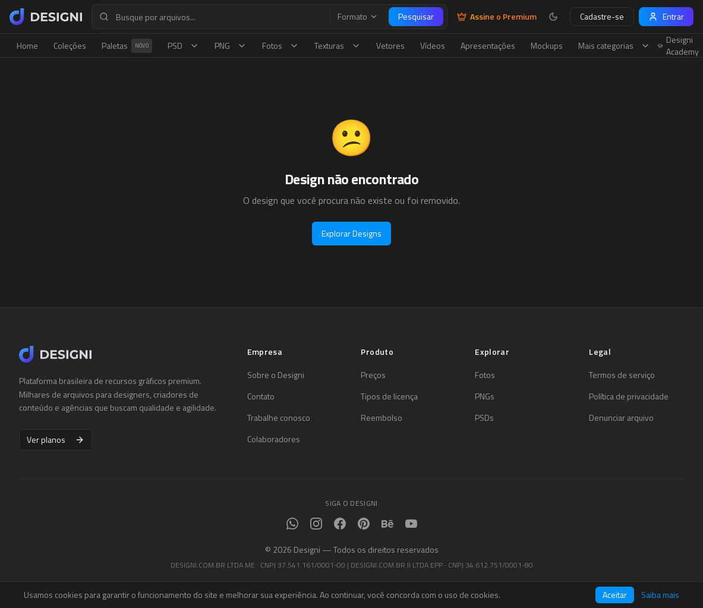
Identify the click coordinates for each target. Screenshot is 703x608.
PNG (231, 45)
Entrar (666, 16)
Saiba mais (660, 595)
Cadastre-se (602, 16)
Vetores (390, 45)
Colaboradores (273, 439)
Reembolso (381, 418)
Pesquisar (416, 16)
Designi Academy (678, 46)
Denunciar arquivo (621, 418)
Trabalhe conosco (278, 418)
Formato (358, 17)
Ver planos (55, 439)
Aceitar (615, 594)
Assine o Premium (497, 17)
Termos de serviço (622, 375)
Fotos (280, 45)
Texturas (337, 45)
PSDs (484, 418)
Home (27, 45)
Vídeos (432, 45)
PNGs (484, 396)
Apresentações (488, 45)
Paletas (127, 46)
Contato (261, 396)
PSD (183, 45)
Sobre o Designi (275, 375)
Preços (373, 375)
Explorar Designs (351, 233)
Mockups (547, 45)
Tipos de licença (389, 396)
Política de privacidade (629, 396)
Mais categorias (614, 45)
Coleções (69, 45)
